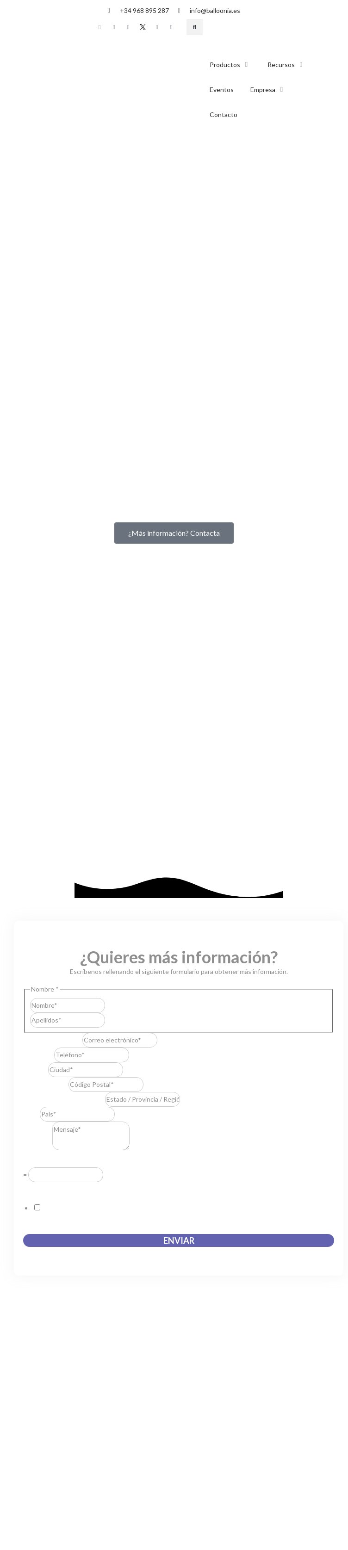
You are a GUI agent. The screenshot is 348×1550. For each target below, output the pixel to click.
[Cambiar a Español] (224, 27)
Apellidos (118, 714)
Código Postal (45, 777)
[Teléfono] (91, 748)
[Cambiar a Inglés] (242, 27)
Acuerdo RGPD (47, 882)
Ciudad (35, 763)
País (31, 807)
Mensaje (37, 841)
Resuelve (39, 854)
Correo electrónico (52, 733)
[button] (194, 27)
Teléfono (38, 748)
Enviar (178, 934)
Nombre (116, 699)
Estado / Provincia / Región (64, 792)
